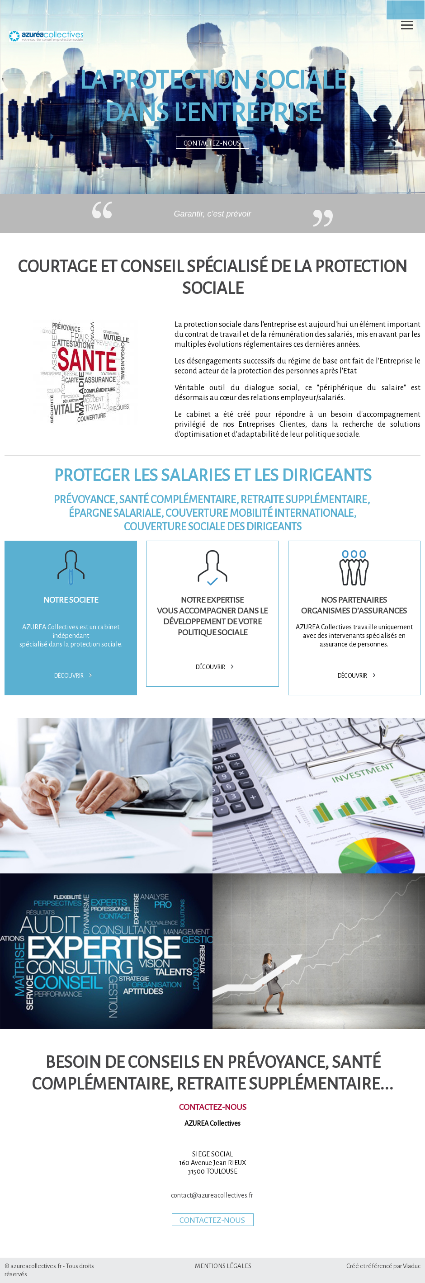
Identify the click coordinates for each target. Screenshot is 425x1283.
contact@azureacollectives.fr (213, 1195)
